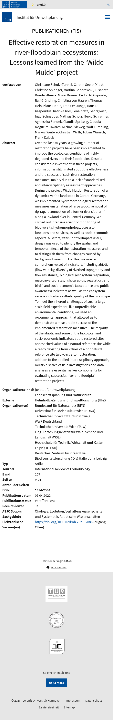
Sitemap (69, 707)
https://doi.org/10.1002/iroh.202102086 (64, 522)
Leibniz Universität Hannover (42, 700)
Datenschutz (93, 700)
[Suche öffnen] (109, 5)
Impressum (73, 700)
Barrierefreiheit (48, 707)
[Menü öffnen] (107, 18)
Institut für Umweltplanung (40, 17)
